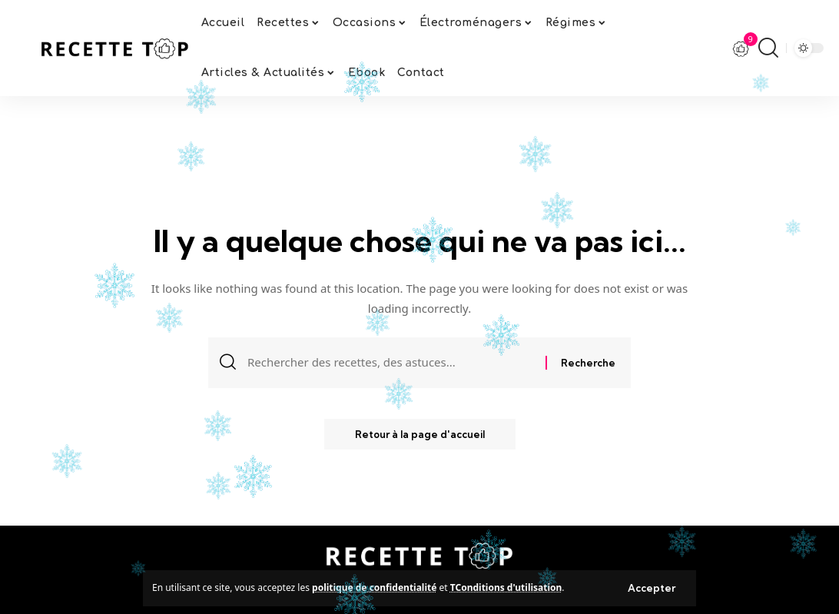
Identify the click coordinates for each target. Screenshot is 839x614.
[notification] (741, 48)
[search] (768, 48)
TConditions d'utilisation (506, 587)
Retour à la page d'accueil (420, 434)
